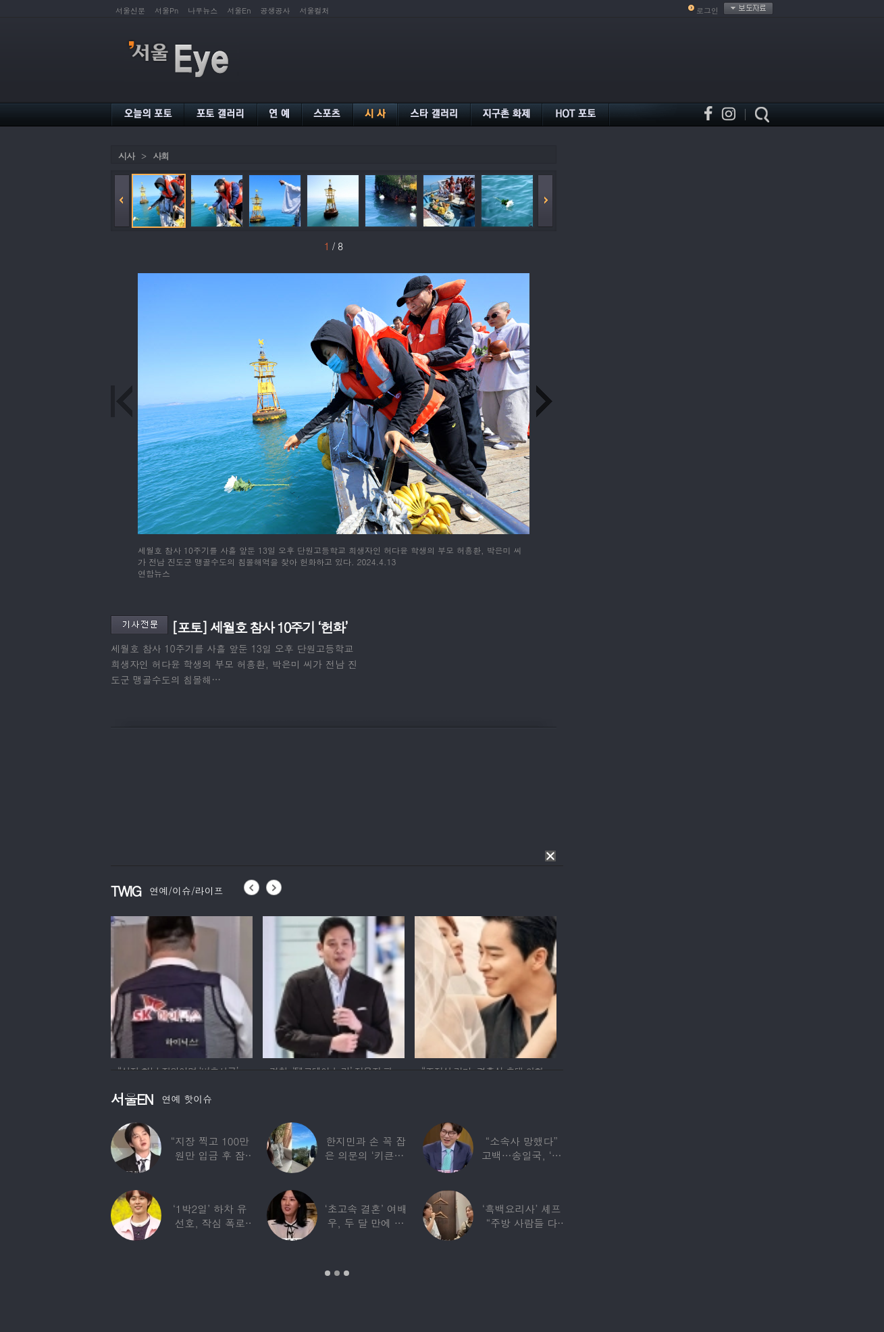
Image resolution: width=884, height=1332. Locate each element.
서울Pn (166, 10)
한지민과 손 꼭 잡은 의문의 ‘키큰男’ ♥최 (365, 1155)
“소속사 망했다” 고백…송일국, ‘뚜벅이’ (522, 1155)
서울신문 (130, 10)
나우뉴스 (202, 10)
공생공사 (275, 10)
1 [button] (327, 1273)
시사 (126, 155)
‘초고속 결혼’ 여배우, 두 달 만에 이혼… (365, 1223)
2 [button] (337, 1273)
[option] (182, 985)
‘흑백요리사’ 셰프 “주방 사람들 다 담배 (521, 1223)
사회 (161, 155)
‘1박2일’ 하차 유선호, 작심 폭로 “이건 (210, 1223)
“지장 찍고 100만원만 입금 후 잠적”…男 (209, 1155)
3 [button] (346, 1273)
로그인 (707, 10)
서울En (239, 10)
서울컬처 (315, 10)
